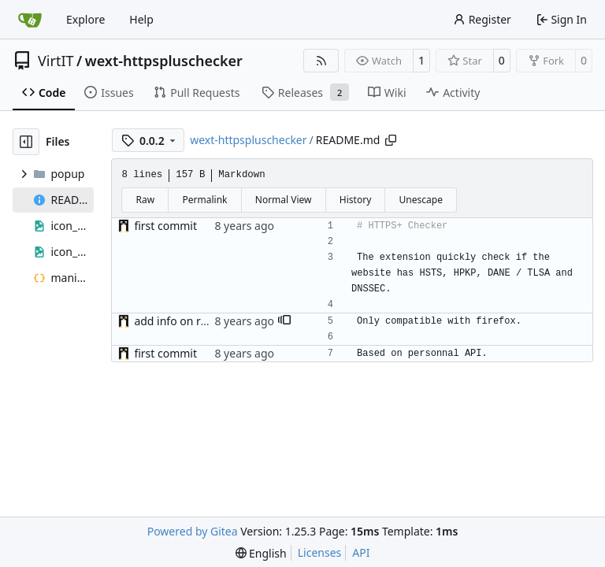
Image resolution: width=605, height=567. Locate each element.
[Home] (30, 20)
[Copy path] (390, 140)
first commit (165, 225)
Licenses (320, 552)
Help (141, 19)
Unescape (421, 199)
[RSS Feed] (321, 60)
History (355, 199)
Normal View (283, 199)
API (360, 552)
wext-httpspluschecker (164, 61)
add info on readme (185, 320)
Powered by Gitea (192, 531)
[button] (284, 321)
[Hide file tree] (26, 141)
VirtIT (56, 61)
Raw (145, 199)
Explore (85, 19)
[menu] (261, 553)
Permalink (205, 199)
